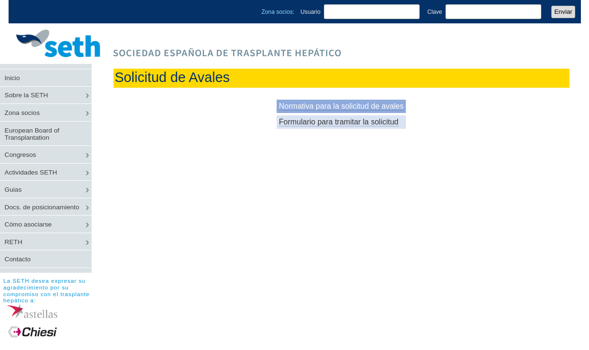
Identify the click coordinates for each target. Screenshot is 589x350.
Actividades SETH (31, 172)
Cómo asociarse (28, 224)
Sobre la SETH (26, 95)
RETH (13, 242)
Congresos (20, 154)
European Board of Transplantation (32, 134)
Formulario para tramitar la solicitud (339, 122)
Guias (13, 189)
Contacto (18, 259)
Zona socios (22, 112)
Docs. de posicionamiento (42, 207)
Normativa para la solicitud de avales (341, 106)
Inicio (12, 78)
